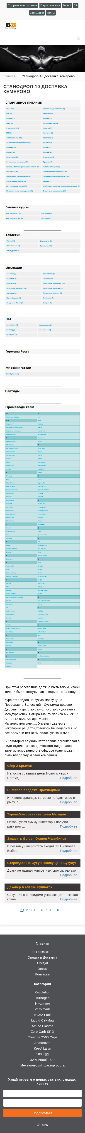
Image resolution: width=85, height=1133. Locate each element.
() (22, 910)
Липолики (37, 12)
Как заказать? (42, 952)
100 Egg (42, 1054)
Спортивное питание (22, 5)
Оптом (42, 969)
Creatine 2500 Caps (42, 1037)
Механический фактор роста (42, 1065)
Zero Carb (42, 1009)
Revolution (42, 992)
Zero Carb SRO (42, 1031)
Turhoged (42, 998)
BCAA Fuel (42, 1015)
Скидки (42, 963)
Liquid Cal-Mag (42, 1020)
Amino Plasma (42, 1026)
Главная (42, 943)
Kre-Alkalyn (42, 1048)
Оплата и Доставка (42, 957)
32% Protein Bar (42, 1060)
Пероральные (50, 5)
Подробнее (68, 778)
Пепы (51, 12)
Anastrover (42, 1043)
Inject (67, 5)
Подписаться (42, 1113)
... (63, 910)
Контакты (42, 974)
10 (58, 910)
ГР (76, 5)
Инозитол (42, 1003)
